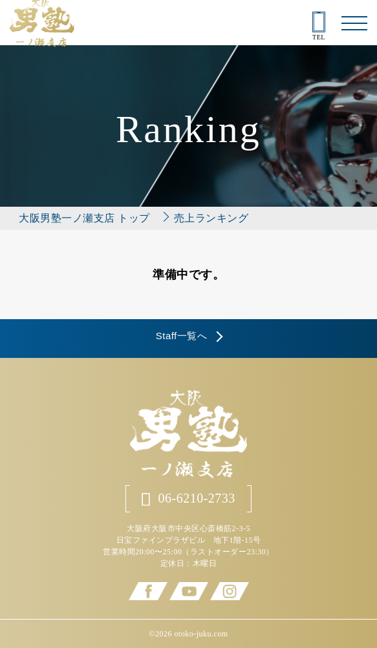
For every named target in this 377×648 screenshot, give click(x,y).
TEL (318, 26)
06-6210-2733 (188, 498)
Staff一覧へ (182, 335)
